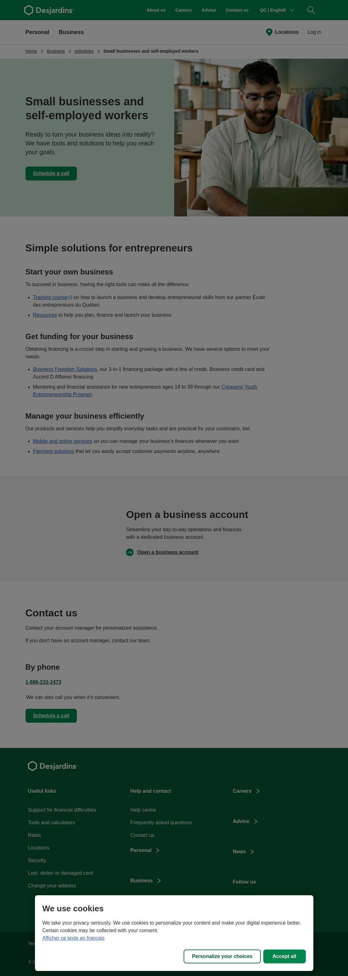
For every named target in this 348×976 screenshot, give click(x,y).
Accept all (284, 956)
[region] (174, 933)
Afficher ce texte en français (74, 938)
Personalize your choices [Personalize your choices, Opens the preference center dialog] (222, 956)
